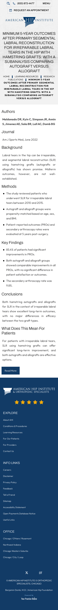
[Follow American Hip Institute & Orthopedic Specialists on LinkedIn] (22, 573)
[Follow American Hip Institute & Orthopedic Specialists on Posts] (40, 573)
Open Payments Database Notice (19, 513)
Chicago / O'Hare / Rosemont (17, 538)
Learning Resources (26, 76)
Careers (7, 469)
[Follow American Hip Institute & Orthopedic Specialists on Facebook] (17, 573)
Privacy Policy (10, 482)
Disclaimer (8, 476)
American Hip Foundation (40, 590)
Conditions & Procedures (15, 426)
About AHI (8, 420)
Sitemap (7, 501)
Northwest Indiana (12, 544)
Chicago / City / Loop (13, 557)
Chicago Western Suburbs (15, 551)
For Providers (9, 444)
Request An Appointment (31, 10)
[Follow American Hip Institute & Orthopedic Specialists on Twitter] (26, 573)
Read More (11, 370)
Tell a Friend (9, 494)
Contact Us (8, 451)
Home (6, 76)
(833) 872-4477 (25, 3)
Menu (46, 3)
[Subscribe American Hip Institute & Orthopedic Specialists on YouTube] (36, 573)
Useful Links (9, 519)
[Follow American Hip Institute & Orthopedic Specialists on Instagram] (31, 573)
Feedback (8, 488)
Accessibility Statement (14, 507)
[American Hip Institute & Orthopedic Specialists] (29, 22)
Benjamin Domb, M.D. (15, 590)
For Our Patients (11, 438)
